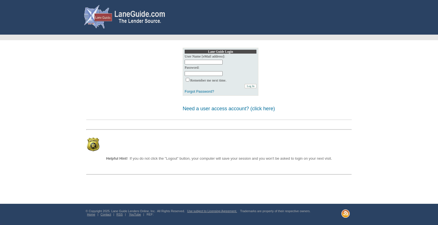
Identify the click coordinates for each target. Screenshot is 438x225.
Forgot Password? (199, 91)
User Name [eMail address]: (205, 56)
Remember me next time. (208, 80)
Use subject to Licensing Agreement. (212, 211)
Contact (106, 214)
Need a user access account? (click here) (229, 108)
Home (91, 214)
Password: (192, 68)
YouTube (135, 214)
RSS (119, 214)
